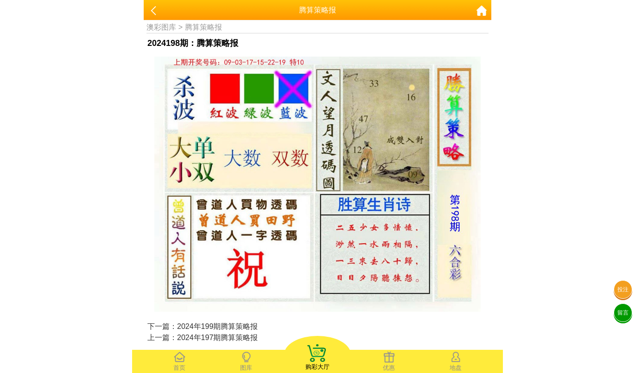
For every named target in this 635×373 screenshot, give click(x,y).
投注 (623, 289)
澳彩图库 (161, 27)
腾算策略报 (203, 27)
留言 (623, 312)
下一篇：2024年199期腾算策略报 (202, 326)
